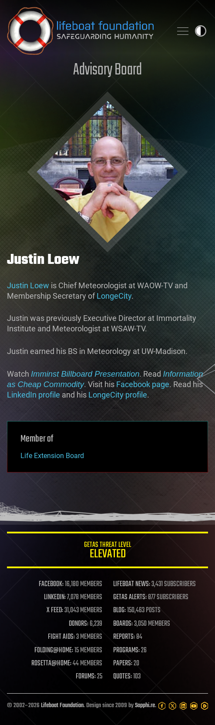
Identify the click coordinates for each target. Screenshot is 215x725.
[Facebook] (161, 706)
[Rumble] (204, 706)
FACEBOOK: (51, 584)
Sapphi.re (145, 706)
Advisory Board (107, 70)
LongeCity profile (117, 394)
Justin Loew (28, 285)
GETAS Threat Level (107, 551)
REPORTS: (124, 637)
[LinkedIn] (183, 706)
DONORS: (78, 624)
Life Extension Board (52, 456)
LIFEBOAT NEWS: (131, 584)
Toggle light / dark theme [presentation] (200, 31)
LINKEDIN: (55, 597)
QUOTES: (122, 676)
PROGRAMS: (126, 650)
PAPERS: (122, 663)
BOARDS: (123, 624)
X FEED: (55, 610)
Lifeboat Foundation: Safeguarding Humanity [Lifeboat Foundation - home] (86, 31)
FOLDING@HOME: (53, 650)
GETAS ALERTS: (130, 597)
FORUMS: (86, 676)
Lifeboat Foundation (62, 706)
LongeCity (114, 295)
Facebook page (142, 384)
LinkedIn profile (33, 394)
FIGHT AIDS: (61, 637)
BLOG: (119, 610)
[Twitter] (172, 706)
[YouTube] (193, 706)
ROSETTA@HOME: (51, 663)
